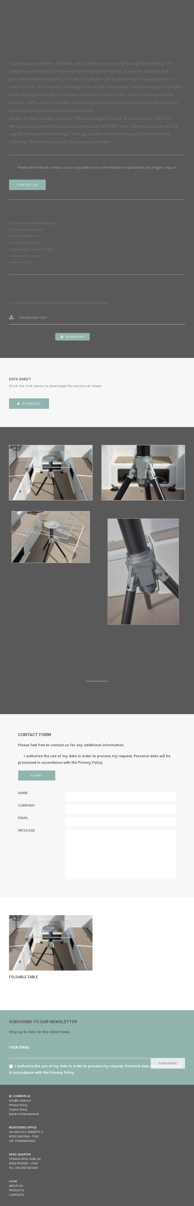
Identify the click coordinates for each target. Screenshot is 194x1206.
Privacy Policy (18, 1105)
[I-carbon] (23, 12)
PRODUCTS (16, 1190)
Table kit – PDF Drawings (30, 336)
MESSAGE (26, 830)
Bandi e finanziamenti (24, 1114)
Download (72, 336)
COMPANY (26, 805)
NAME (23, 793)
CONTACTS (16, 1195)
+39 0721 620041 (26, 1168)
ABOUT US (16, 1186)
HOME (13, 1181)
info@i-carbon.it (20, 1100)
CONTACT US (27, 185)
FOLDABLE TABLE (23, 977)
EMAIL (23, 818)
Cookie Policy (18, 1109)
